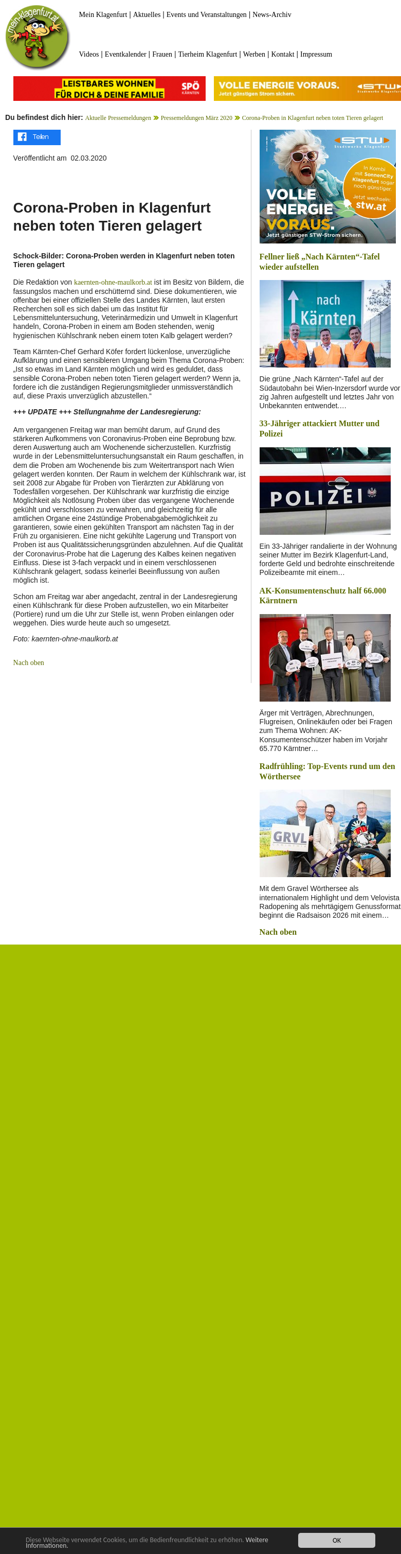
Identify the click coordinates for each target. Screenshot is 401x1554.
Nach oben (28, 663)
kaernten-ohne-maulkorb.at (113, 282)
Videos (89, 54)
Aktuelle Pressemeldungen (118, 117)
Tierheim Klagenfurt (207, 54)
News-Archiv (271, 15)
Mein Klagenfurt (103, 15)
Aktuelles (147, 15)
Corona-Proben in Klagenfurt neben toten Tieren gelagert (313, 117)
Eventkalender (126, 54)
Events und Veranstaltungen (207, 15)
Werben (254, 54)
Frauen (162, 54)
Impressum (316, 54)
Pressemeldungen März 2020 (196, 117)
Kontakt (282, 54)
